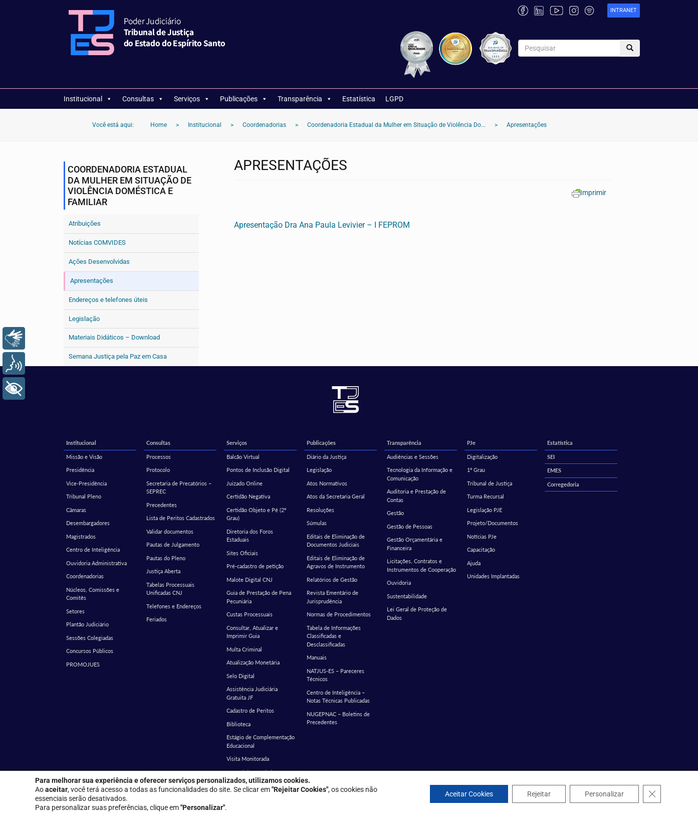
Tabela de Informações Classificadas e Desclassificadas (334, 635)
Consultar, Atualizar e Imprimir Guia (252, 631)
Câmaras (76, 510)
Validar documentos (169, 531)
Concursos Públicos (89, 650)
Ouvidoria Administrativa (96, 563)
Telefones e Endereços (173, 606)
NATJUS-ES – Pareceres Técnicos (335, 675)
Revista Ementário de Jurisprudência (332, 596)
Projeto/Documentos (492, 523)
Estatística (358, 99)
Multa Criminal (244, 649)
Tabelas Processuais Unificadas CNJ (170, 588)
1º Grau (476, 469)
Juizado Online (244, 483)
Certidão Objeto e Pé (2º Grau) (256, 514)
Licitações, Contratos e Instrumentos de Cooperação (421, 565)
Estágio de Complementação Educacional (260, 741)
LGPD (394, 99)
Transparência (305, 99)
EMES (554, 470)
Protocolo (158, 469)
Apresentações (91, 280)
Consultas (143, 99)
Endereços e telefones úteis (108, 299)
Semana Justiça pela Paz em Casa (118, 356)
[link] (623, 11)
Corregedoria (563, 484)
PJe (471, 442)
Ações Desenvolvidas (99, 261)
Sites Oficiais (242, 553)
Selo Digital (240, 676)
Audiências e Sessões (412, 456)
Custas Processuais (249, 614)
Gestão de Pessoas (409, 526)
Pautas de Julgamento (172, 544)
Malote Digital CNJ (249, 579)
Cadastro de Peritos (250, 710)
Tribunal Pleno (83, 496)
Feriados (156, 619)
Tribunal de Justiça (489, 483)
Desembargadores (88, 523)
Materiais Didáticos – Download (114, 337)
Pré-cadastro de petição (255, 566)
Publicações (244, 99)
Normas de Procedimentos (339, 614)
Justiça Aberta (163, 571)
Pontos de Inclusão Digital (258, 469)
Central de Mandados (252, 772)
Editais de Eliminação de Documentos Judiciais (336, 540)
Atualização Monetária (253, 662)
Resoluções (320, 510)
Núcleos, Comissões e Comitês (92, 593)
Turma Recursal (485, 496)
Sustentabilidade (407, 596)
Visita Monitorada (247, 758)
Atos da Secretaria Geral (336, 496)
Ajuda (474, 563)
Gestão (395, 513)
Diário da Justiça (326, 456)
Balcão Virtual (243, 456)
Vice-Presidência (86, 483)
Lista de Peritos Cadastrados (180, 518)
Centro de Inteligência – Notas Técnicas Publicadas (338, 696)
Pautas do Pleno (165, 558)
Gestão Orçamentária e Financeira (414, 543)
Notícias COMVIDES (97, 242)
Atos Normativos (327, 483)
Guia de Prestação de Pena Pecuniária (258, 596)
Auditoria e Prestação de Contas (416, 495)
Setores (75, 611)
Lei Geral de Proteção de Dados (417, 613)
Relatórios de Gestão (332, 579)
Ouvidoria (399, 582)
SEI (551, 456)
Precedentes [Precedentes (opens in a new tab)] (161, 505)
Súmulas (317, 523)
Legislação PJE (484, 510)
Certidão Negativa (248, 496)
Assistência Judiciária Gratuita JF (252, 693)
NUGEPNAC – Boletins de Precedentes (338, 718)
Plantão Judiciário (87, 624)
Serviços (192, 99)
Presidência (80, 469)
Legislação (84, 318)
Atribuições (85, 223)
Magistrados (81, 536)
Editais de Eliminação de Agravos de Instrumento (336, 562)
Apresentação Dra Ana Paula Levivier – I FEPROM (322, 225)
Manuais (317, 657)
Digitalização (482, 456)
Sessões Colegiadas (89, 637)
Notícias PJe (482, 536)
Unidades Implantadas (493, 576)
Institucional (88, 99)
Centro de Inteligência (93, 549)
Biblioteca (238, 724)
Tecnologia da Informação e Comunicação (419, 473)
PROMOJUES (83, 664)
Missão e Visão (84, 456)
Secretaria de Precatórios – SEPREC (178, 487)
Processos (158, 456)
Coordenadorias (85, 576)
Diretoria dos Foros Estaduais (249, 535)
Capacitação (481, 549)
